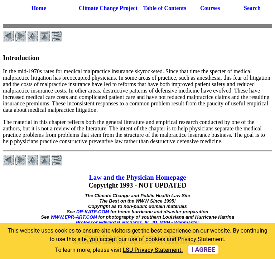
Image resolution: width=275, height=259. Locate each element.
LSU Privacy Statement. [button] (153, 249)
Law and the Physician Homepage (137, 177)
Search (252, 8)
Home (39, 8)
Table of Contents (164, 8)
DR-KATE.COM (92, 211)
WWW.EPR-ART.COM (73, 217)
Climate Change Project (108, 8)
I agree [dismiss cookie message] (203, 249)
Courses (210, 8)
